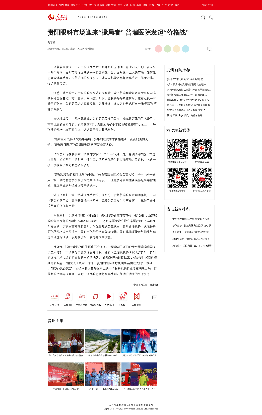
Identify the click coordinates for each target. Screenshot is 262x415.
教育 (170, 5)
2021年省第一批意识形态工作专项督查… (193, 239)
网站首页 (53, 5)
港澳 (145, 5)
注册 (210, 5)
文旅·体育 (99, 5)
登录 (204, 5)
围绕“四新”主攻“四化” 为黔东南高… (186, 115)
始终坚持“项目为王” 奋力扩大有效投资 (192, 245)
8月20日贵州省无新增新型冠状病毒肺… (187, 84)
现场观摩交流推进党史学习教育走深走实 (188, 100)
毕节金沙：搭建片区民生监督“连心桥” (192, 225)
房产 (177, 5)
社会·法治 (88, 5)
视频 (158, 5)
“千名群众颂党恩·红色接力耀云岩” (139, 389)
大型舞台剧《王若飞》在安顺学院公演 (139, 355)
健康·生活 (111, 5)
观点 (119, 5)
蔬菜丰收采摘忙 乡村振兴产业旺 (102, 355)
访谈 (126, 5)
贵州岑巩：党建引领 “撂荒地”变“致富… (193, 232)
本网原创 (103, 17)
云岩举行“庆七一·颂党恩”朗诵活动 (102, 389)
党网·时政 (64, 5)
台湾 (151, 5)
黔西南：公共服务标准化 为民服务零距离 (188, 105)
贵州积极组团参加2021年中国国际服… (187, 95)
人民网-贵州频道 (86, 49)
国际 (132, 5)
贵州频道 (92, 17)
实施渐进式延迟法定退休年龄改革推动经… (189, 89)
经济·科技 (76, 5)
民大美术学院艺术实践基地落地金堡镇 (66, 355)
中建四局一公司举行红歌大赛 (66, 389)
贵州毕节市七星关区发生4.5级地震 (185, 79)
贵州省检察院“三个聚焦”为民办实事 (191, 219)
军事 (139, 5)
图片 (164, 5)
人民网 (81, 17)
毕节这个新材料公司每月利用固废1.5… (187, 110)
